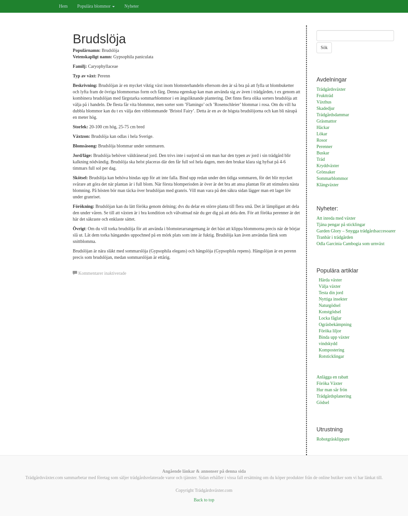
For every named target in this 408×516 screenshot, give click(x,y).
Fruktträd (325, 95)
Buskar (323, 153)
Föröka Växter (329, 383)
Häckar (323, 127)
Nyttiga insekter (333, 299)
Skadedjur (326, 108)
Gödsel (323, 402)
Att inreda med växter (336, 218)
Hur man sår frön (332, 389)
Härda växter (330, 280)
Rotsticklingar (331, 356)
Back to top (204, 500)
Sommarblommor (332, 178)
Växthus (324, 102)
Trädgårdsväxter (331, 89)
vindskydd (328, 343)
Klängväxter (328, 184)
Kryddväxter (328, 165)
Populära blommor (96, 6)
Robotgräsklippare (333, 439)
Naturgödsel (329, 305)
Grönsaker (326, 172)
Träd (321, 159)
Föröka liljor (330, 331)
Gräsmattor (327, 121)
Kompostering (331, 350)
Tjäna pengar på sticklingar (341, 224)
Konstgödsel (330, 311)
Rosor (322, 140)
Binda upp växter (334, 337)
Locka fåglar (330, 318)
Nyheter (131, 6)
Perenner (324, 146)
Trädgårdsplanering (334, 396)
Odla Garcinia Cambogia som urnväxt (350, 243)
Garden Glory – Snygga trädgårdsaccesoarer (356, 231)
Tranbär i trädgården (335, 237)
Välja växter (330, 286)
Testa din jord (331, 292)
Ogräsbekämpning (335, 324)
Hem (63, 6)
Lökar (322, 133)
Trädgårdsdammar (333, 114)
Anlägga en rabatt (332, 377)
